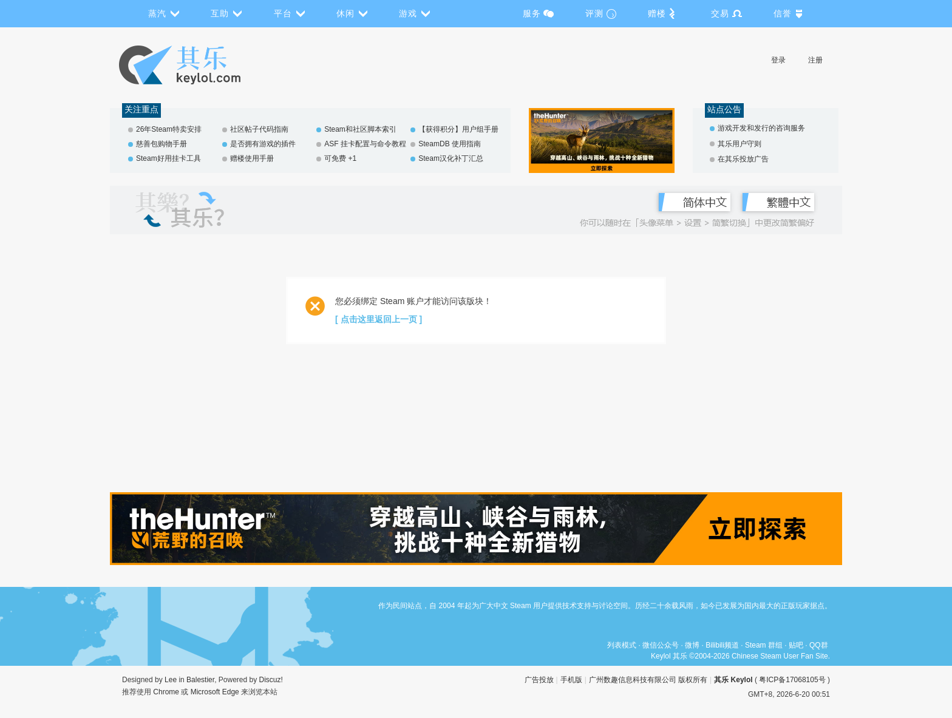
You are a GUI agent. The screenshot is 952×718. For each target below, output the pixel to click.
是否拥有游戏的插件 (263, 144)
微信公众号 (660, 645)
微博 (692, 645)
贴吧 (796, 645)
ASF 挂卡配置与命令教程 (365, 144)
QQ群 (818, 645)
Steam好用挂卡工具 (168, 158)
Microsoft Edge (215, 692)
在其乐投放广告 (743, 159)
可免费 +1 (340, 158)
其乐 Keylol (733, 680)
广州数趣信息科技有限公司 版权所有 (648, 680)
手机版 (571, 680)
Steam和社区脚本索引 (360, 129)
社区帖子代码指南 (259, 129)
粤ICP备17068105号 (792, 680)
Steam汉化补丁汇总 (450, 158)
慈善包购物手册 (161, 144)
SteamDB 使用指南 (449, 144)
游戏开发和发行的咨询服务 (761, 128)
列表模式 (621, 645)
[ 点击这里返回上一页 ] (378, 319)
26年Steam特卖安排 (169, 129)
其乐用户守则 (739, 144)
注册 (815, 60)
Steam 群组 (764, 645)
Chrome (166, 692)
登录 (778, 60)
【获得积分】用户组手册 (458, 129)
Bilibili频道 (722, 645)
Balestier (200, 680)
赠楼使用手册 (252, 158)
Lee (171, 680)
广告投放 (539, 680)
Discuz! (271, 680)
